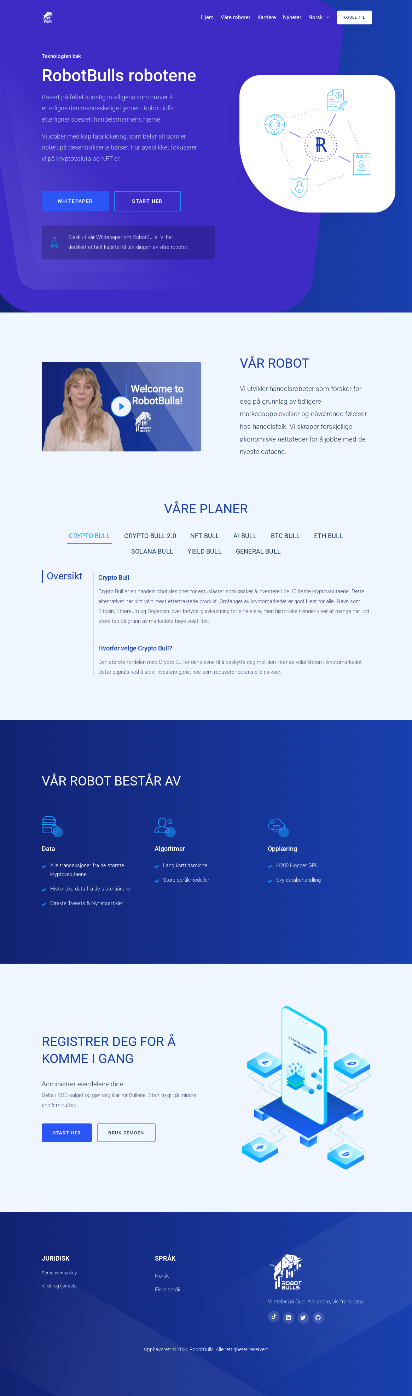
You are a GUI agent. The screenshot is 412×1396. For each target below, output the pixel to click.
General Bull (258, 551)
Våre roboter (235, 17)
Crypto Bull (89, 535)
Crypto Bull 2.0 (150, 535)
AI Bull (244, 535)
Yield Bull (204, 551)
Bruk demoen (126, 1132)
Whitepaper (75, 201)
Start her (147, 201)
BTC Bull (285, 535)
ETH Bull (328, 535)
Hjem (207, 17)
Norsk (315, 17)
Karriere (266, 17)
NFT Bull (204, 535)
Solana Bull (152, 551)
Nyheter (292, 17)
